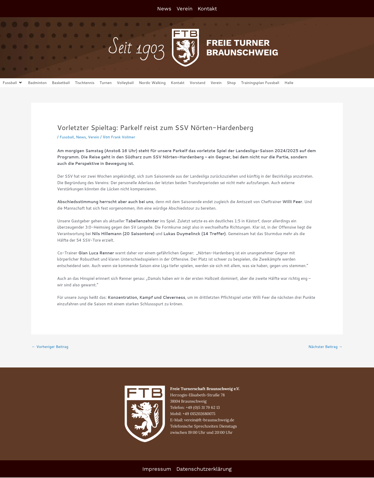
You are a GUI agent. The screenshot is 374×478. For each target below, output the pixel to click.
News (164, 8)
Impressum (156, 469)
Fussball (66, 137)
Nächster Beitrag (324, 347)
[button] (13, 82)
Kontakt (207, 8)
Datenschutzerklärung (204, 469)
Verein (184, 8)
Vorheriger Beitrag (51, 347)
